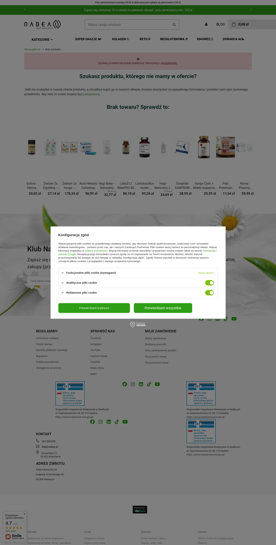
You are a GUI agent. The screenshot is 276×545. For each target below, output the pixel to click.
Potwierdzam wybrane (94, 307)
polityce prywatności (96, 250)
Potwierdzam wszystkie (163, 308)
